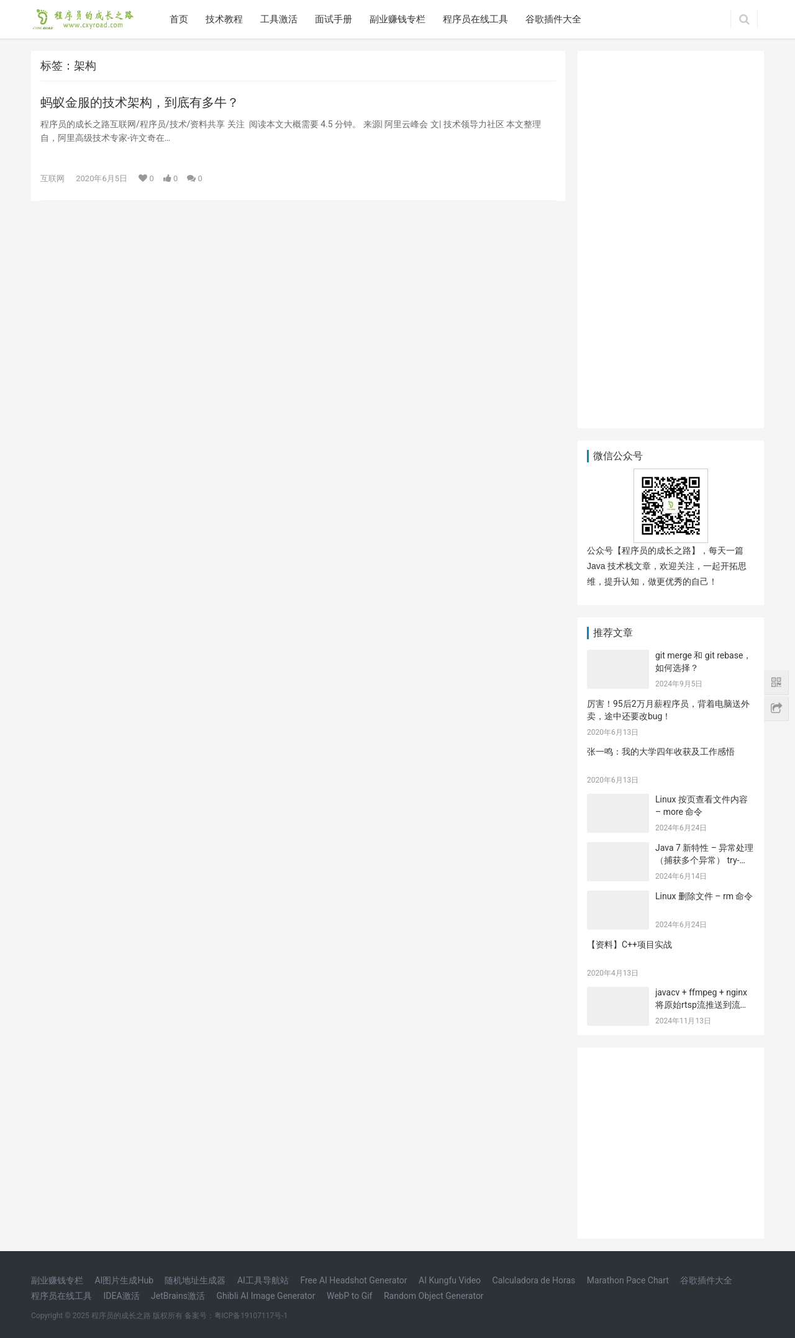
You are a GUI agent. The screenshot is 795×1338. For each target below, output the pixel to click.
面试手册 (333, 19)
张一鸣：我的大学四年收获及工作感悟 (661, 752)
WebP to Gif (350, 1296)
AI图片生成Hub (123, 1280)
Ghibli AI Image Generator (265, 1296)
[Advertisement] (671, 237)
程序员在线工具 (475, 19)
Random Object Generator (434, 1296)
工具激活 (279, 19)
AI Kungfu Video (450, 1280)
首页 (179, 19)
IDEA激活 (121, 1296)
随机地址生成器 (195, 1280)
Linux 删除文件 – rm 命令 (704, 896)
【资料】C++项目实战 (629, 945)
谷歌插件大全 (553, 19)
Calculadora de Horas (534, 1280)
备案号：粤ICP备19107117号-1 (236, 1315)
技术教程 (224, 19)
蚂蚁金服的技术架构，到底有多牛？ (139, 102)
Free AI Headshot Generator (353, 1280)
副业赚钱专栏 (397, 19)
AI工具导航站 (263, 1280)
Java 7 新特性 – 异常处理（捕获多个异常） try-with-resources (704, 860)
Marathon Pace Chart (628, 1280)
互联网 (52, 178)
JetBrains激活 (178, 1296)
